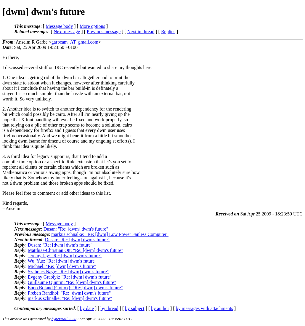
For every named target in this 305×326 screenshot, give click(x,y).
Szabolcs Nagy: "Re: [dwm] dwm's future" (68, 271)
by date (87, 308)
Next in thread (141, 31)
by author (160, 308)
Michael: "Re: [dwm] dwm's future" (62, 266)
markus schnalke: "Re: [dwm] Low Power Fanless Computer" (109, 234)
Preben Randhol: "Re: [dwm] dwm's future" (69, 292)
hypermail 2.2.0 (64, 319)
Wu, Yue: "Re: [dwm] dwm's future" (62, 260)
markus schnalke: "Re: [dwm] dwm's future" (70, 298)
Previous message (104, 31)
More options (92, 26)
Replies (168, 31)
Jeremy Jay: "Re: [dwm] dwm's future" (65, 255)
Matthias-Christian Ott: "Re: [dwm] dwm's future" (75, 250)
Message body (59, 26)
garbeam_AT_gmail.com (74, 41)
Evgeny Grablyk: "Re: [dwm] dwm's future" (70, 276)
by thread (109, 308)
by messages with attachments (204, 308)
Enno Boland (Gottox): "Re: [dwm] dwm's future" (75, 287)
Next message (67, 31)
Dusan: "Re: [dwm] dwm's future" (76, 228)
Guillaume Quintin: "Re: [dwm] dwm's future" (72, 282)
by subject (134, 308)
